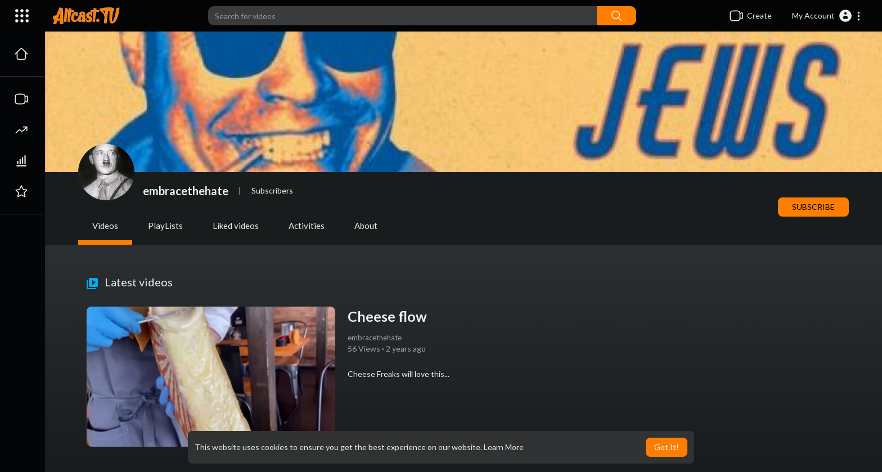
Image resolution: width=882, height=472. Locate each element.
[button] (826, 16)
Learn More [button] (504, 447)
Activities (307, 226)
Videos (105, 226)
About (365, 226)
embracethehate (185, 190)
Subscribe (813, 207)
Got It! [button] (666, 447)
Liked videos (236, 226)
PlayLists (165, 226)
